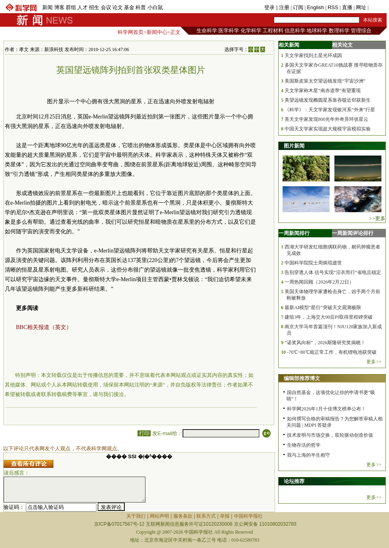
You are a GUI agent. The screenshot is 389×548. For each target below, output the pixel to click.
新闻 (47, 7)
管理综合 (361, 31)
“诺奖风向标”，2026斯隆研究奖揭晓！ (325, 342)
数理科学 (339, 31)
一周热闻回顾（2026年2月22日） (319, 282)
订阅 (298, 7)
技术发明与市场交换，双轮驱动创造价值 (330, 435)
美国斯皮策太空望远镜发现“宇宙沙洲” (325, 81)
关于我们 (135, 516)
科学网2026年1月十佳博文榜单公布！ (326, 409)
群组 (71, 7)
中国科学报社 (248, 516)
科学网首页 (130, 32)
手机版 (377, 7)
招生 (94, 7)
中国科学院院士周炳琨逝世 (313, 263)
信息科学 (295, 31)
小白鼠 (155, 7)
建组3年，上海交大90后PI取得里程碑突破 (329, 317)
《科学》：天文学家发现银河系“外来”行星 (330, 109)
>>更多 (377, 218)
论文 (117, 7)
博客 (59, 7)
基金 (129, 7)
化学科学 (251, 31)
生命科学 (206, 31)
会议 (106, 7)
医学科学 (228, 31)
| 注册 (282, 7)
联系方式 (206, 516)
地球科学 (316, 31)
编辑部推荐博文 (302, 378)
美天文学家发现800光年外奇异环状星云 (326, 119)
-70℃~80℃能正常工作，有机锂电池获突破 (332, 352)
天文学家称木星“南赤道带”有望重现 (323, 90)
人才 (82, 7)
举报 (225, 516)
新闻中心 (157, 32)
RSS (333, 7)
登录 (270, 7)
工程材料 (273, 31)
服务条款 (183, 516)
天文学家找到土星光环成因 (313, 55)
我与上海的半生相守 (308, 455)
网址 (361, 7)
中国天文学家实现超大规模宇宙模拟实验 (328, 129)
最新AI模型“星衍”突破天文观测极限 (323, 307)
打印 (144, 433)
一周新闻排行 (294, 233)
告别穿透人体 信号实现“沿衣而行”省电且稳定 (333, 272)
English (315, 7)
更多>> (373, 362)
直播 (347, 7)
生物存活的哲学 (303, 445)
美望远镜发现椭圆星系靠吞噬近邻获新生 (328, 100)
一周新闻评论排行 (352, 233)
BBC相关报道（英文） (44, 327)
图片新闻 (294, 146)
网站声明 (159, 516)
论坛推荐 (294, 481)
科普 (141, 7)
